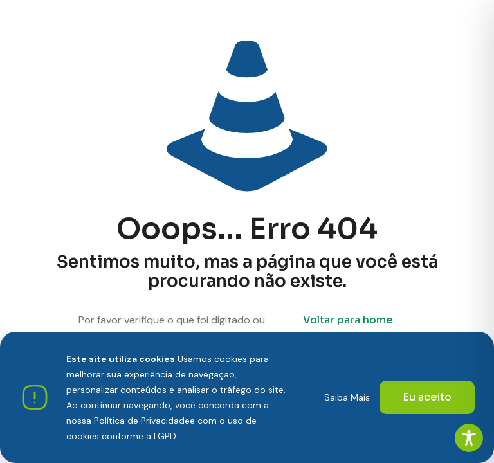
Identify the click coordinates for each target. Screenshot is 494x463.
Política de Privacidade (142, 420)
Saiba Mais (347, 397)
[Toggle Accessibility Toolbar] (468, 437)
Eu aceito (427, 397)
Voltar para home (348, 320)
